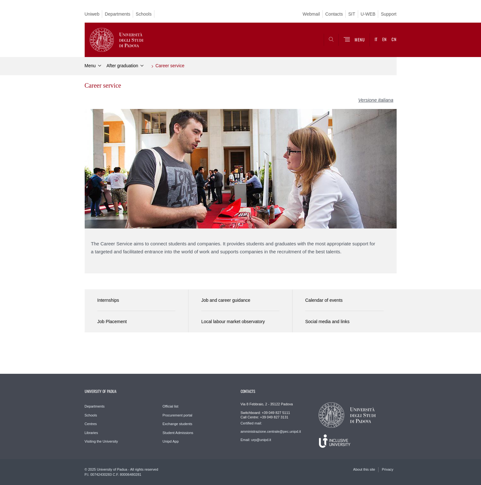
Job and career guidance (225, 300)
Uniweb (92, 14)
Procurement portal (178, 415)
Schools (144, 14)
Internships (108, 300)
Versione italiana (375, 100)
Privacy (387, 469)
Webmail (311, 14)
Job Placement (112, 321)
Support (388, 14)
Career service (169, 65)
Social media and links (327, 321)
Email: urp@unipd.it (256, 440)
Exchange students (178, 424)
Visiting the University (101, 441)
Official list (171, 406)
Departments (117, 14)
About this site (364, 469)
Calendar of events (324, 300)
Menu (90, 65)
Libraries (91, 433)
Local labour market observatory (233, 321)
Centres (91, 424)
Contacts (334, 14)
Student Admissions (178, 433)
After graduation (122, 65)
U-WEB (368, 14)
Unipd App (171, 441)
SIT (351, 14)
